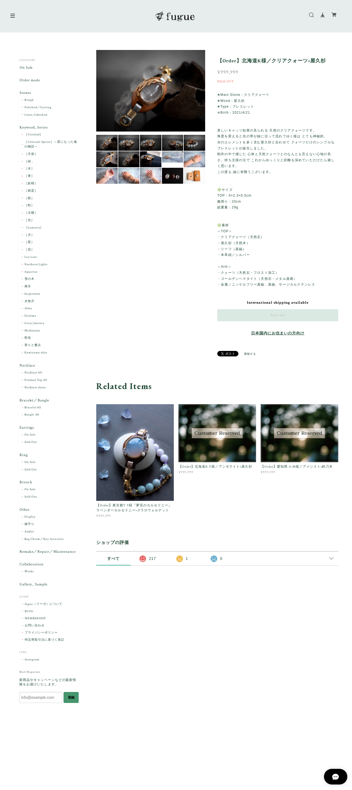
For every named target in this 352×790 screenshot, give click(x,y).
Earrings (26, 429)
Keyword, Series (33, 128)
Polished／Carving (37, 108)
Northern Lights (36, 265)
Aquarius (31, 273)
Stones (25, 93)
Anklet (29, 533)
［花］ (29, 250)
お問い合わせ (35, 628)
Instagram (32, 662)
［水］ (29, 169)
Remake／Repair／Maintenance (47, 554)
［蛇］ (29, 206)
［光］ (29, 221)
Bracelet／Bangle (34, 401)
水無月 (29, 302)
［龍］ (29, 199)
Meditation (32, 331)
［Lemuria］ (33, 228)
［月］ (29, 236)
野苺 (27, 339)
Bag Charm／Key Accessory (44, 541)
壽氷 (27, 287)
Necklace (27, 366)
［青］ (29, 177)
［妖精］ (31, 184)
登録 (71, 700)
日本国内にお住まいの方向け (277, 333)
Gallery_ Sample (33, 587)
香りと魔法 (32, 346)
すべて (113, 558)
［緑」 (29, 162)
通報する (250, 354)
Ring (23, 456)
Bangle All (32, 416)
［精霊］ (31, 192)
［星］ (29, 243)
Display (29, 519)
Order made (29, 80)
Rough (29, 100)
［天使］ (31, 155)
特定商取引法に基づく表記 (44, 642)
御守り (29, 526)
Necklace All (33, 374)
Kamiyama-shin (35, 353)
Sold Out (30, 443)
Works (29, 574)
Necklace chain (35, 388)
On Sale (26, 67)
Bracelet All (33, 409)
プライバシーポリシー (41, 635)
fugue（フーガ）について (43, 607)
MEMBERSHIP (35, 621)
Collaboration (31, 567)
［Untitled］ (33, 135)
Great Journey (34, 324)
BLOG (29, 614)
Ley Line (30, 258)
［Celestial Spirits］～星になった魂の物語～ (50, 145)
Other (24, 511)
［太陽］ (31, 214)
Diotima (30, 317)
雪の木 (29, 280)
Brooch (25, 484)
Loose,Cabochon (36, 115)
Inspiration (32, 295)
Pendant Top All (35, 381)
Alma (28, 309)
